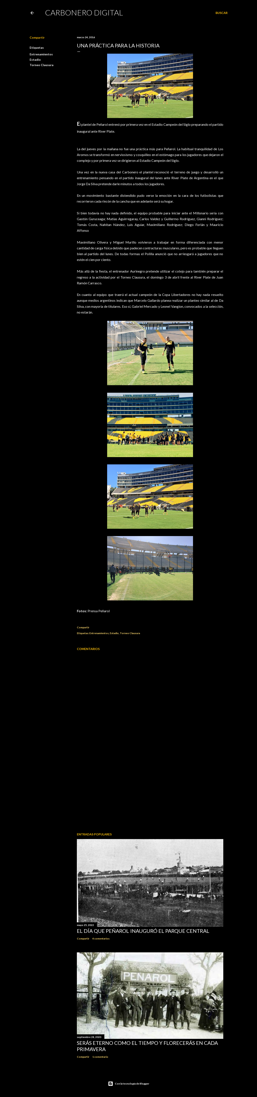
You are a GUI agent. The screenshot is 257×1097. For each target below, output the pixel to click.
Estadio (35, 59)
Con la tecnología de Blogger (128, 1083)
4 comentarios (100, 938)
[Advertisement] (150, 792)
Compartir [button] (37, 37)
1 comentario (100, 1056)
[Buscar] (222, 13)
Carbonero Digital (84, 12)
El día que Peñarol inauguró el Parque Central (143, 931)
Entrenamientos (41, 54)
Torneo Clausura (41, 65)
